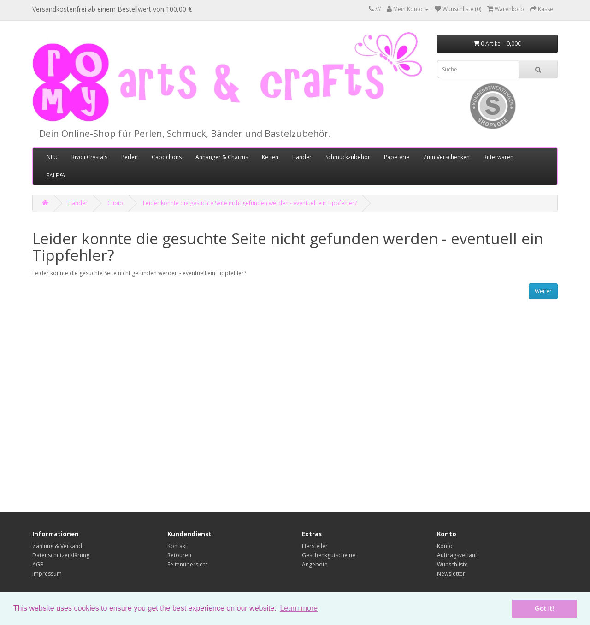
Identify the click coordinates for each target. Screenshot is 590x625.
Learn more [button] (299, 608)
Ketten (270, 157)
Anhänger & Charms (221, 157)
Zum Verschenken (446, 157)
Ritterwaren (498, 157)
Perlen (129, 157)
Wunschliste (452, 564)
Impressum (47, 574)
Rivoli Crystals (89, 157)
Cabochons (167, 157)
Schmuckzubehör (347, 157)
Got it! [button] (544, 608)
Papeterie (396, 157)
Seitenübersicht (187, 564)
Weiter (543, 291)
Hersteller (315, 546)
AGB (38, 564)
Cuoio (115, 203)
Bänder (302, 157)
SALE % (56, 175)
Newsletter (451, 574)
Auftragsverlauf (457, 555)
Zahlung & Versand (57, 546)
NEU (52, 157)
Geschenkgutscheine (328, 555)
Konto (445, 546)
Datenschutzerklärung (60, 555)
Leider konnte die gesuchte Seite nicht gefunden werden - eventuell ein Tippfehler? (250, 203)
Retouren (179, 555)
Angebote (315, 564)
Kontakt (177, 546)
